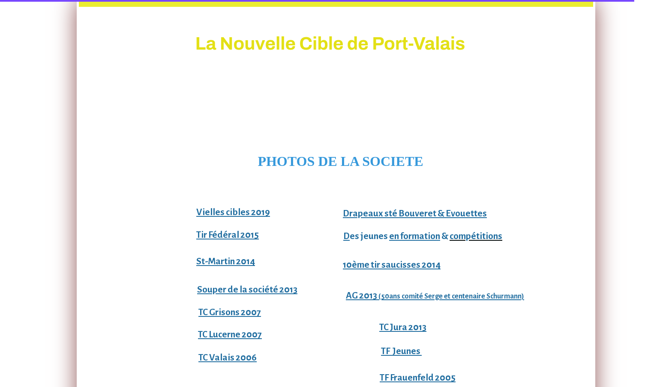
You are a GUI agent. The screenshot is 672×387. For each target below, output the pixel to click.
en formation (414, 236)
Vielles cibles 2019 (233, 212)
